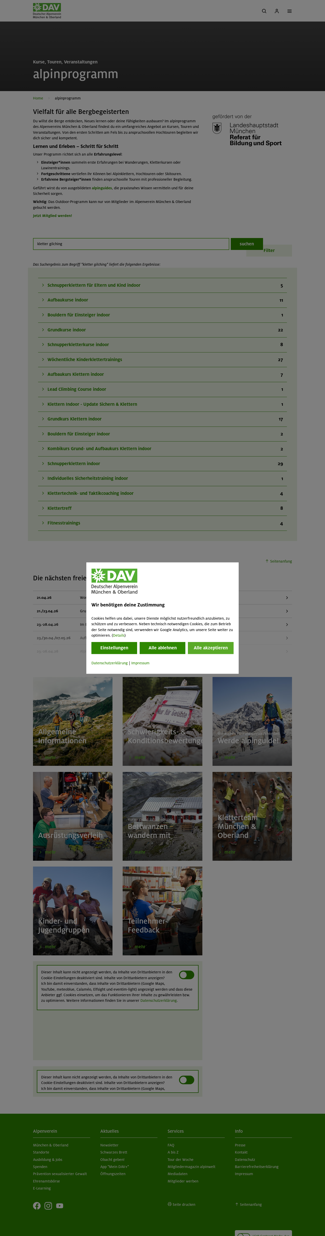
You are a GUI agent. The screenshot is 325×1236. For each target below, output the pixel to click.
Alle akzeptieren (211, 648)
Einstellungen (114, 648)
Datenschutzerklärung (109, 663)
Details (118, 635)
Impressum (140, 663)
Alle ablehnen (163, 648)
